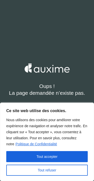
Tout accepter (46, 157)
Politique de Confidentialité (36, 144)
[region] (47, 142)
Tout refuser (47, 170)
